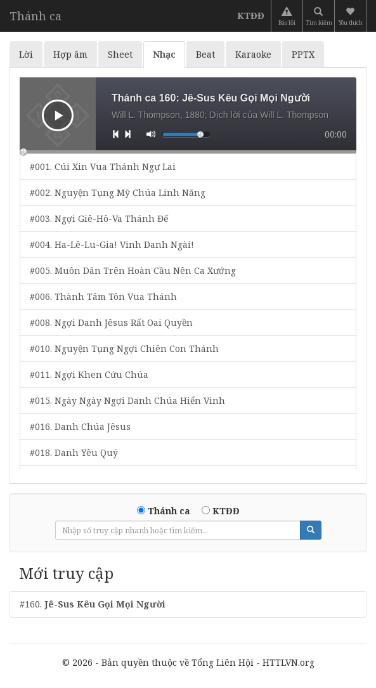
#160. (92, 604)
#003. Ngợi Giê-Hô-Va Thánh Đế (99, 218)
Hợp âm (70, 54)
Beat (205, 54)
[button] (351, 16)
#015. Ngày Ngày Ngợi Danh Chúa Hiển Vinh (127, 400)
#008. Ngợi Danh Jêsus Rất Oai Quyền (111, 322)
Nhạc (164, 54)
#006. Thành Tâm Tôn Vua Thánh (103, 296)
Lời (26, 54)
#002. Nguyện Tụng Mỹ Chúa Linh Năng (117, 192)
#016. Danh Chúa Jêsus (80, 426)
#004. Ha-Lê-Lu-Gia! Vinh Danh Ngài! (112, 244)
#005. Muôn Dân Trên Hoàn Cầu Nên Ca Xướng (133, 270)
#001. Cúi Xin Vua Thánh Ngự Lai (103, 166)
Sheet (120, 54)
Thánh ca (36, 15)
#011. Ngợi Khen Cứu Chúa (89, 374)
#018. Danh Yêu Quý (74, 452)
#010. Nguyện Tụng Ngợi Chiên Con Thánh (124, 348)
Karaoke (253, 54)
